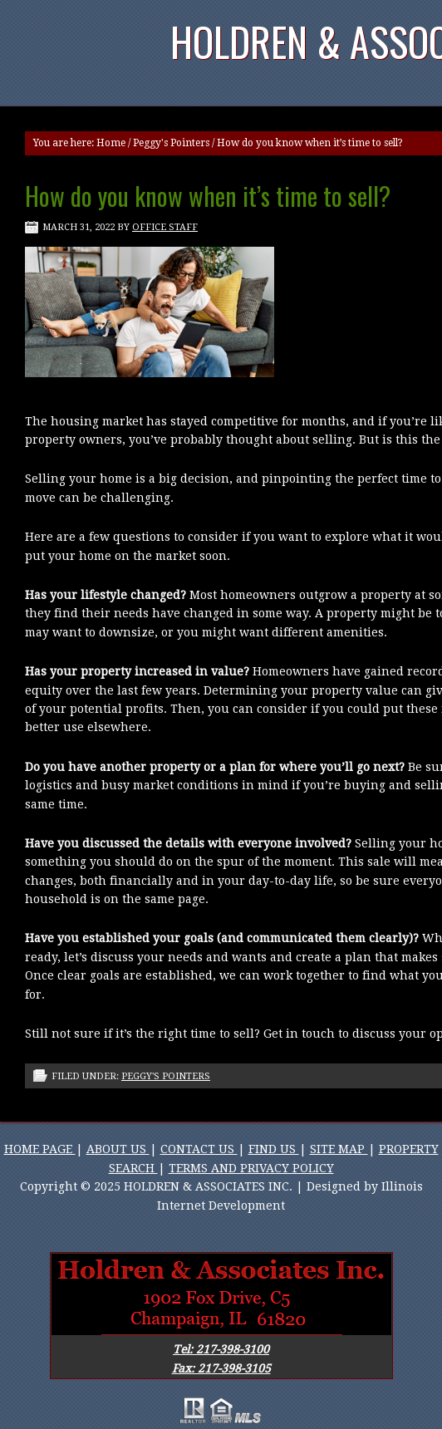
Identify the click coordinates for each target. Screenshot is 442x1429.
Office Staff (165, 227)
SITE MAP (339, 1149)
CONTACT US (199, 1149)
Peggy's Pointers (171, 143)
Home (110, 143)
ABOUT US (118, 1149)
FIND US (273, 1149)
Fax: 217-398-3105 (221, 1368)
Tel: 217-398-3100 (221, 1349)
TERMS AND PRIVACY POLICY (251, 1168)
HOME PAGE (40, 1149)
